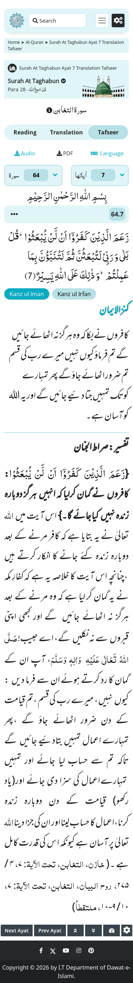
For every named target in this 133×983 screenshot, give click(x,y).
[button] (14, 214)
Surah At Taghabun (37, 81)
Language (107, 153)
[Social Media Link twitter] (53, 950)
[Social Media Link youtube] (67, 950)
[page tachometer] (111, 930)
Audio (25, 153)
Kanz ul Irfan (74, 294)
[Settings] (118, 20)
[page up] (76, 930)
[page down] (93, 930)
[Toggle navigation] (102, 20)
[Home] (17, 20)
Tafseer (108, 132)
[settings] (127, 930)
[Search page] (57, 20)
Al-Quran (34, 42)
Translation (66, 132)
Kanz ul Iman (27, 294)
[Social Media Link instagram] (79, 950)
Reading (25, 132)
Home (14, 42)
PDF (65, 153)
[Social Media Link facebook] (41, 950)
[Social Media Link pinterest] (91, 950)
